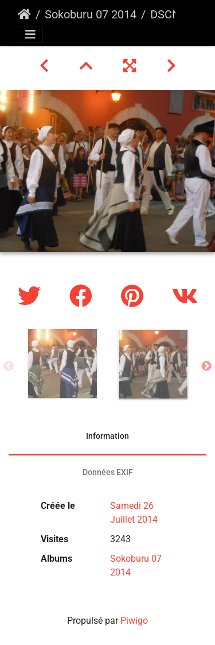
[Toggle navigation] (30, 34)
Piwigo (134, 620)
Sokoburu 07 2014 (90, 14)
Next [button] (206, 366)
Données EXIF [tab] (108, 472)
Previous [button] (8, 366)
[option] (62, 363)
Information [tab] (107, 436)
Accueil (24, 14)
